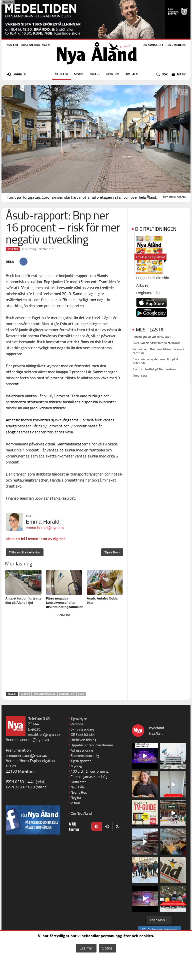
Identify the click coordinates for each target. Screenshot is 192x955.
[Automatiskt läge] (96, 826)
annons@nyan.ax (34, 740)
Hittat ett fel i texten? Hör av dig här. (36, 539)
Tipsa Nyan (112, 552)
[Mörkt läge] (117, 826)
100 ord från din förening (89, 771)
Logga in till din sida (152, 278)
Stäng (107, 948)
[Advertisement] (64, 653)
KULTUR (95, 73)
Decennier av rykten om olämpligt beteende (155, 361)
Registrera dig (148, 293)
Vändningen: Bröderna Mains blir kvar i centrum (158, 351)
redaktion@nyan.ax (44, 734)
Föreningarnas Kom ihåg (89, 776)
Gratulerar (78, 781)
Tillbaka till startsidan (24, 552)
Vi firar (75, 802)
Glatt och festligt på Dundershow (154, 369)
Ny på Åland (79, 787)
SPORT (79, 73)
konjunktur (66, 693)
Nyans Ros (79, 792)
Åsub (81, 693)
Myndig (76, 766)
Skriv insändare (82, 729)
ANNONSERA (152, 44)
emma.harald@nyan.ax (45, 528)
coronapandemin (44, 693)
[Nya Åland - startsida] (97, 66)
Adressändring (82, 750)
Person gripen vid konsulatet (151, 336)
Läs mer (86, 948)
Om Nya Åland (81, 813)
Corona (25, 693)
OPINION (112, 73)
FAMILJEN (131, 73)
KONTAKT (13, 44)
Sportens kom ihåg (85, 755)
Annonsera (139, 375)
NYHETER (61, 73)
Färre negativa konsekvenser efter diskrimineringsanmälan (65, 602)
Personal (77, 724)
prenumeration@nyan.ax (26, 755)
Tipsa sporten (81, 760)
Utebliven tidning (83, 739)
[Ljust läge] (107, 826)
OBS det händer (83, 734)
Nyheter (13, 249)
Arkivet (142, 285)
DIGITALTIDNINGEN (36, 44)
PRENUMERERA (175, 44)
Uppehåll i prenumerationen (92, 745)
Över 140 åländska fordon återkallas (156, 342)
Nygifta (76, 797)
